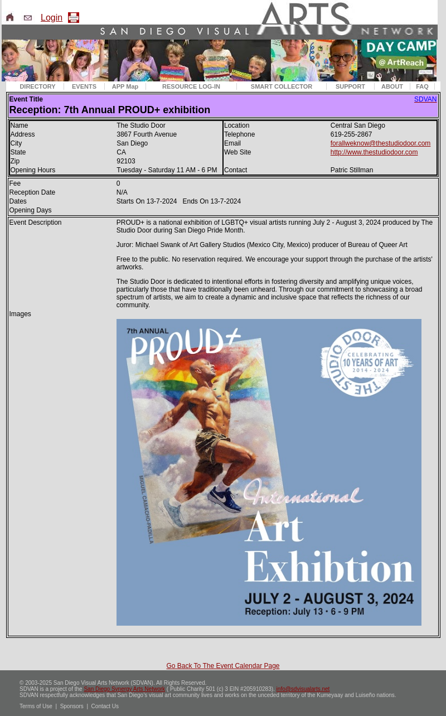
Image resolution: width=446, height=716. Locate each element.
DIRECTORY (37, 86)
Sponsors (72, 706)
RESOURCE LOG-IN (191, 86)
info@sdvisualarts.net (303, 689)
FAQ (422, 86)
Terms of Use (36, 706)
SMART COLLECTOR (281, 86)
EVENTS (84, 86)
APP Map (125, 86)
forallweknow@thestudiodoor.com (381, 143)
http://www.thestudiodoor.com (374, 152)
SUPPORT (350, 86)
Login (51, 17)
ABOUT (392, 86)
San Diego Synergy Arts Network (124, 689)
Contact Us (105, 706)
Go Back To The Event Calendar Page (222, 666)
